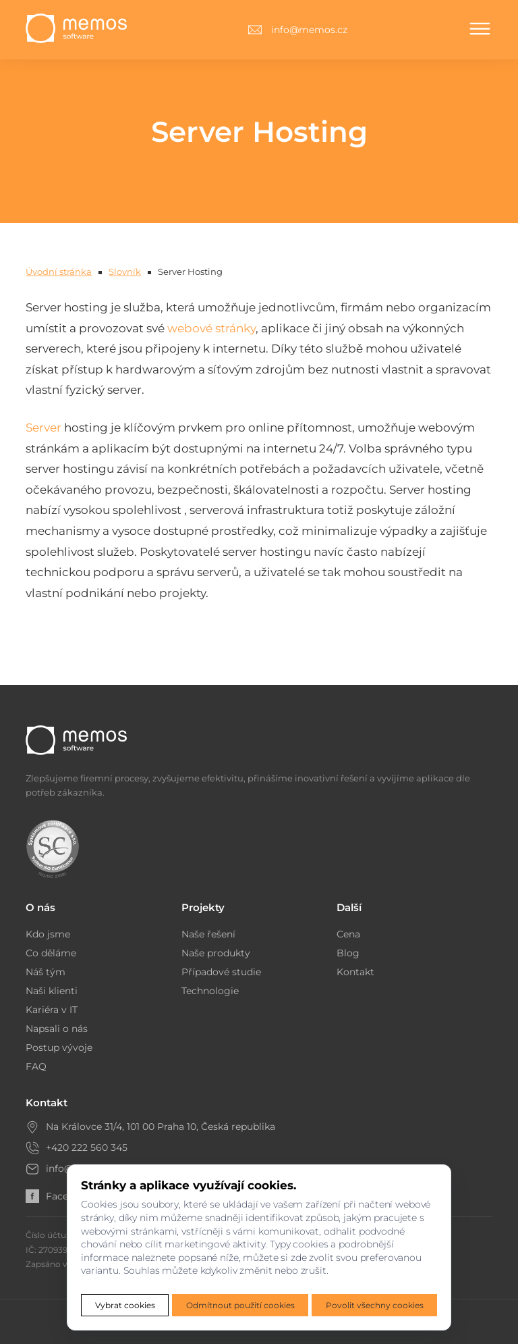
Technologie (210, 991)
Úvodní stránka (59, 271)
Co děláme (51, 953)
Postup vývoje (59, 1047)
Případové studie (221, 972)
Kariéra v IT (52, 1010)
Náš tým (45, 972)
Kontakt (355, 972)
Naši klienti (52, 991)
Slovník (125, 271)
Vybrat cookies (125, 1305)
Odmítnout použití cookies (240, 1305)
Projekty (203, 907)
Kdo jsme (48, 934)
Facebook (59, 1196)
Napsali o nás (57, 1029)
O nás (40, 907)
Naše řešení (208, 934)
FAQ (36, 1066)
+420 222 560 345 (86, 1147)
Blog (348, 953)
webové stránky (211, 328)
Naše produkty (215, 953)
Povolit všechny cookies (375, 1305)
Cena (348, 934)
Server (43, 427)
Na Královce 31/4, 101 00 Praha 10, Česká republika (160, 1126)
